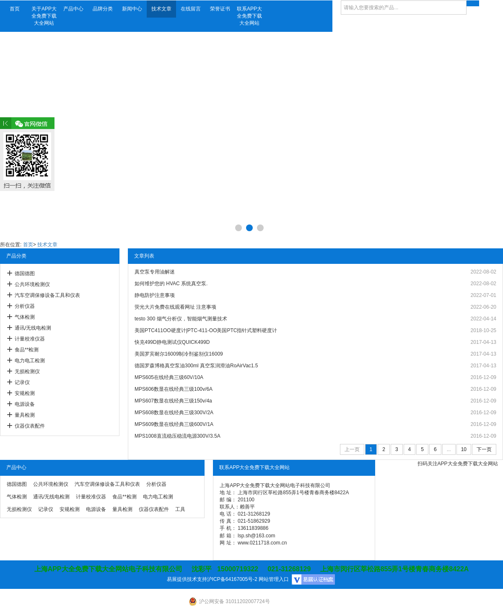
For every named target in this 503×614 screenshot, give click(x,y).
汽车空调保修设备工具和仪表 (47, 295)
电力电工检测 (30, 361)
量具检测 (25, 415)
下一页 (484, 449)
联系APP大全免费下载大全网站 (249, 16)
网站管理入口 (274, 579)
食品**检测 (27, 350)
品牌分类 (103, 9)
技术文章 (161, 9)
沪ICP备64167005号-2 (232, 579)
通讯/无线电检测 (33, 328)
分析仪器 (25, 306)
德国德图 (25, 273)
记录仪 (22, 382)
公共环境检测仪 (32, 284)
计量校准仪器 (30, 339)
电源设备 (25, 404)
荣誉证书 (220, 9)
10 (464, 449)
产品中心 (73, 9)
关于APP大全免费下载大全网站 (44, 16)
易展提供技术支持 (187, 579)
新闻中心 (132, 9)
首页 (15, 9)
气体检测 (25, 317)
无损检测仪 (27, 371)
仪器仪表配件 (30, 426)
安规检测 (25, 393)
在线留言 (191, 9)
